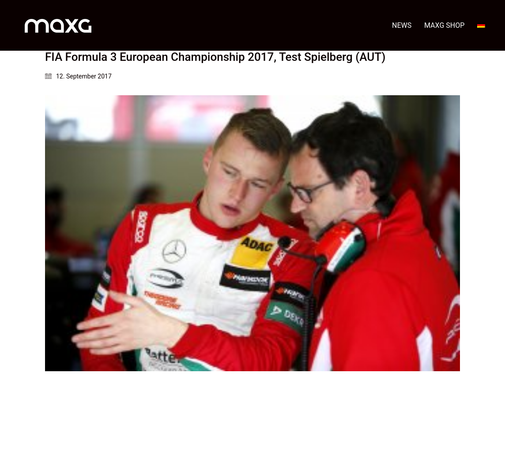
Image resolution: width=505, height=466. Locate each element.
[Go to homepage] (58, 25)
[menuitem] (481, 25)
